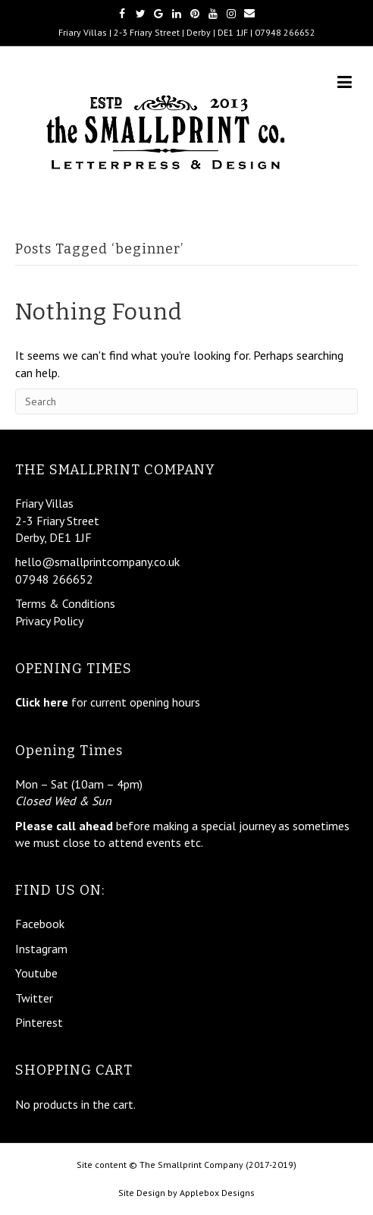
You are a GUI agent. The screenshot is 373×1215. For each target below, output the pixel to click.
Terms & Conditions (65, 603)
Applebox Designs (217, 1192)
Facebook (39, 923)
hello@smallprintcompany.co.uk (97, 561)
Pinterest (39, 1022)
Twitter (34, 998)
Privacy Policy (49, 620)
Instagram (41, 948)
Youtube (36, 972)
